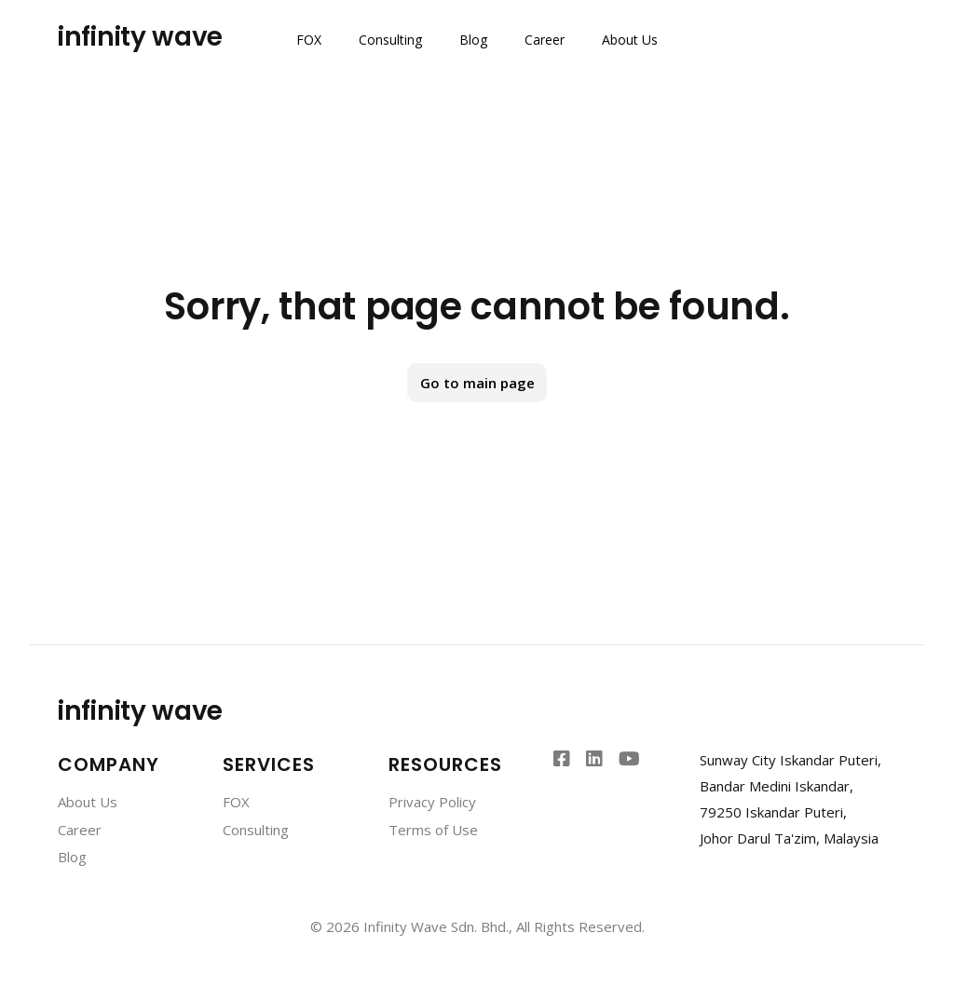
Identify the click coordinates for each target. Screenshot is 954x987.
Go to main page (477, 382)
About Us (630, 39)
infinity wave (140, 37)
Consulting (390, 39)
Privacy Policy (432, 801)
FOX (308, 39)
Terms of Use (433, 829)
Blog (473, 39)
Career (545, 39)
